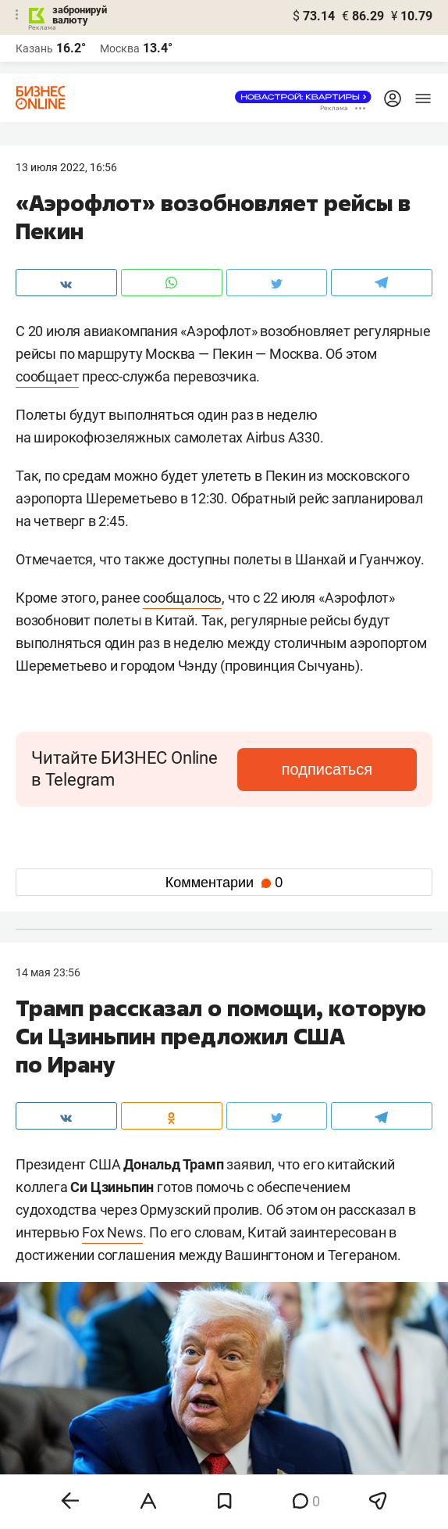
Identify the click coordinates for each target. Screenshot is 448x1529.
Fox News (112, 1232)
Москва (120, 48)
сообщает (47, 376)
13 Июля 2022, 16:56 (66, 167)
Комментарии (224, 882)
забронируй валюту (79, 15)
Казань (34, 48)
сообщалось (182, 597)
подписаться (327, 769)
